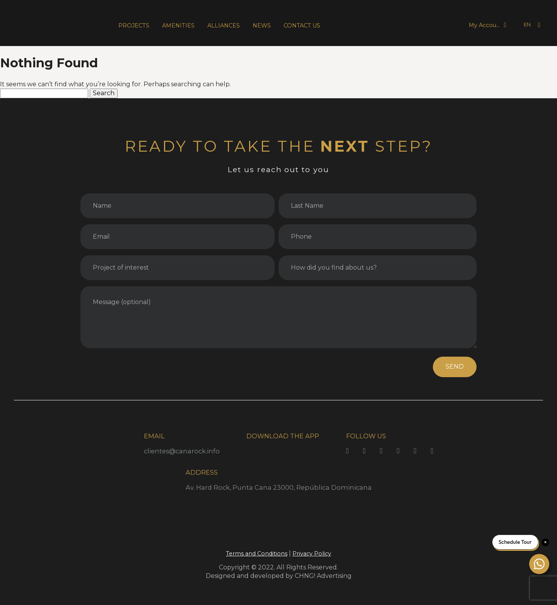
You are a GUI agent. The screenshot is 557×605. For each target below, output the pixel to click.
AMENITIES (178, 25)
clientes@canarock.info (182, 451)
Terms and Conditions (256, 553)
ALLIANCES (223, 25)
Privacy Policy (311, 553)
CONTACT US (302, 25)
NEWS (262, 25)
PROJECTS (133, 25)
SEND (455, 366)
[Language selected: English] (522, 25)
